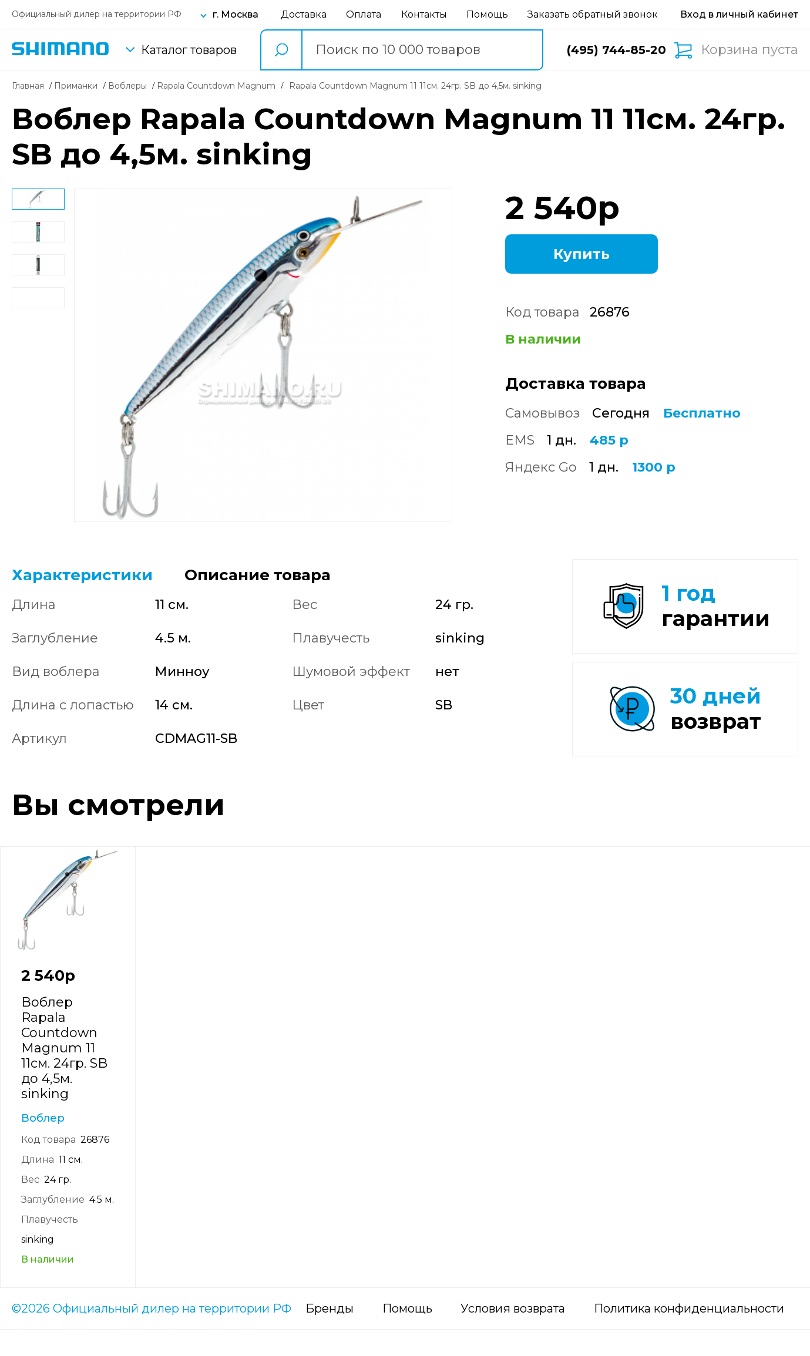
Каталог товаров (189, 50)
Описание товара (257, 575)
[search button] (280, 49)
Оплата (363, 14)
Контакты (424, 14)
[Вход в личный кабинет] (739, 14)
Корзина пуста (749, 50)
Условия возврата (513, 1335)
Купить (581, 254)
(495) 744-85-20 (616, 50)
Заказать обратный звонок (592, 14)
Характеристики (82, 575)
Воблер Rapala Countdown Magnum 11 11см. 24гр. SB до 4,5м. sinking (64, 1074)
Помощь (487, 14)
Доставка (304, 14)
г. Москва (235, 14)
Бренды (329, 1335)
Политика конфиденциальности (689, 1335)
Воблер (43, 1144)
